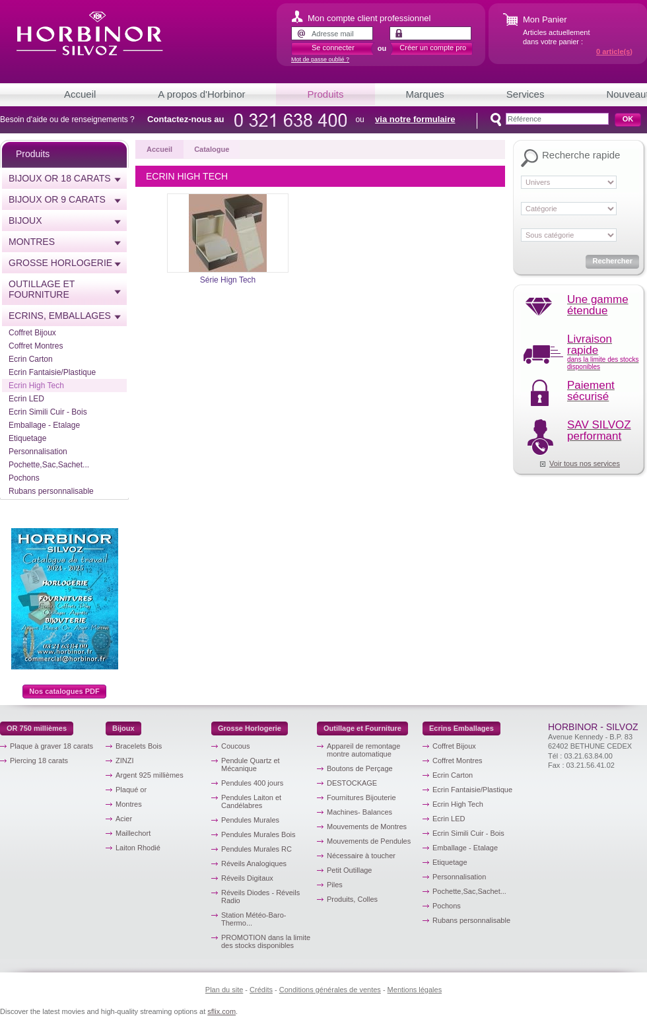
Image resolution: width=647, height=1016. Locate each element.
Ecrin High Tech (36, 385)
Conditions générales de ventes (330, 990)
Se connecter (333, 47)
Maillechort (133, 833)
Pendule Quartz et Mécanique (250, 764)
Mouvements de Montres (367, 826)
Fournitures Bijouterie (361, 797)
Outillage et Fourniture (42, 289)
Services (525, 94)
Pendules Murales (250, 820)
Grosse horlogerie (60, 262)
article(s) (614, 51)
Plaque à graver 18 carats (51, 746)
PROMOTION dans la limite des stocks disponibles (265, 941)
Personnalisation (38, 451)
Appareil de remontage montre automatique (363, 750)
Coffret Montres (36, 346)
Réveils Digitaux (247, 878)
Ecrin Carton (31, 359)
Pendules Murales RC (256, 849)
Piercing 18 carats (39, 760)
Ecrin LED (26, 398)
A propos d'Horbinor (201, 94)
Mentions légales (415, 990)
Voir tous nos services (584, 463)
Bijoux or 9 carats (57, 199)
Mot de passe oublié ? (320, 59)
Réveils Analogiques (254, 863)
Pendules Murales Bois (258, 834)
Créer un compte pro (432, 47)
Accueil (80, 94)
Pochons (24, 478)
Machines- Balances (359, 812)
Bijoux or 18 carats (60, 178)
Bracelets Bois (139, 746)
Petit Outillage (349, 870)
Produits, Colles (352, 899)
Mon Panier (544, 19)
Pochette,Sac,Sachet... (49, 464)
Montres (32, 241)
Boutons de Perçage (360, 768)
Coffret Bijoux (32, 332)
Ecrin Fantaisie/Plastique (52, 372)
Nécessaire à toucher (361, 856)
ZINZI (125, 760)
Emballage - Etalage (44, 425)
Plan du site (224, 990)
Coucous (235, 746)
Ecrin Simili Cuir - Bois (48, 412)
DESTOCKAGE (352, 783)
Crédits (261, 990)
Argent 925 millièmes (150, 775)
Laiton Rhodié (138, 848)
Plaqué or (131, 790)
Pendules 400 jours (252, 783)
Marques (425, 94)
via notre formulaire (415, 119)
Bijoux (25, 220)
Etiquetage (27, 438)
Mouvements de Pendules (369, 841)
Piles (335, 885)
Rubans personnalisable (51, 491)
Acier (124, 819)
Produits (325, 94)
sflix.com (221, 1011)
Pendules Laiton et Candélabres (251, 801)
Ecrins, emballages (60, 315)
